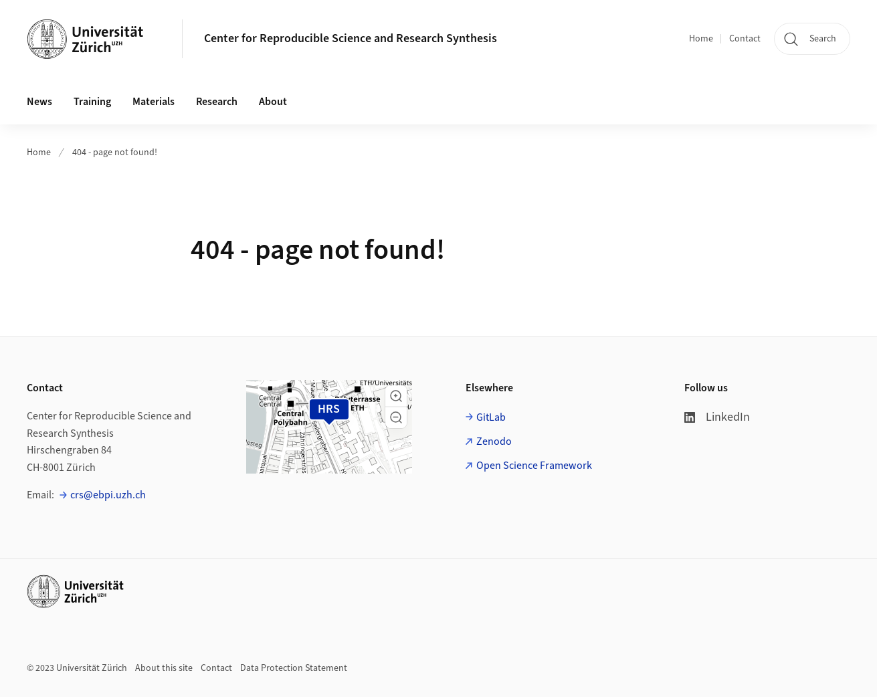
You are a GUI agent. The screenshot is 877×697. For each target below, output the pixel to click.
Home (701, 38)
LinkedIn (717, 417)
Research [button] (216, 101)
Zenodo (494, 441)
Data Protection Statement (293, 668)
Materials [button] (153, 101)
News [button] (39, 101)
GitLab (491, 417)
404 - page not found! (114, 152)
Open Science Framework (534, 465)
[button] (396, 396)
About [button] (273, 101)
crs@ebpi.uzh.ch (108, 495)
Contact (745, 38)
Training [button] (92, 101)
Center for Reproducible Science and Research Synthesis (350, 38)
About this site (164, 668)
